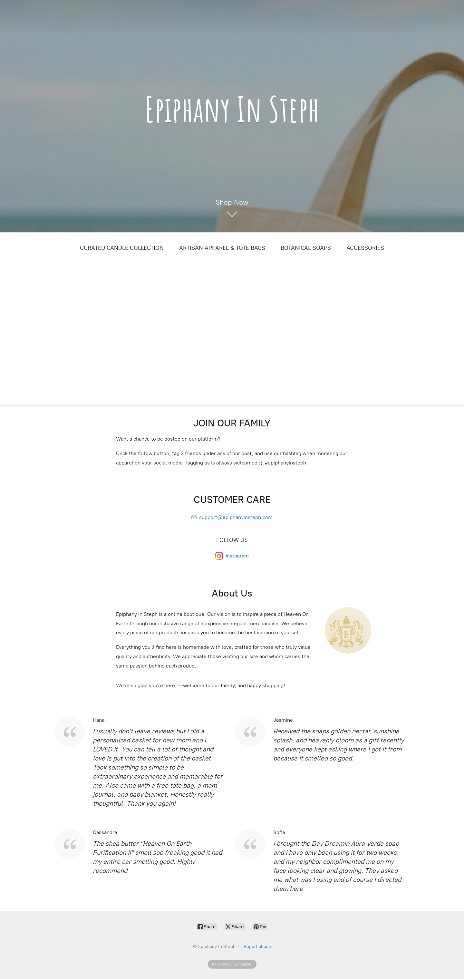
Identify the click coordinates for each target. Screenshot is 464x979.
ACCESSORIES (365, 247)
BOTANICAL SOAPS (306, 247)
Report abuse (257, 946)
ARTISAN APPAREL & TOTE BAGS (222, 247)
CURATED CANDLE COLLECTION (122, 247)
